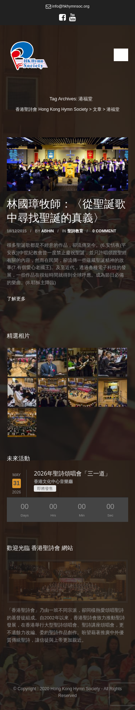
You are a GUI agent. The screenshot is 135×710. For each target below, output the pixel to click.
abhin (47, 231)
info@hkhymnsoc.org (68, 6)
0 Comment (104, 231)
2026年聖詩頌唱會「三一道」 (72, 473)
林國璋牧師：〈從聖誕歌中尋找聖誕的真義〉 (66, 210)
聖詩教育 (75, 231)
